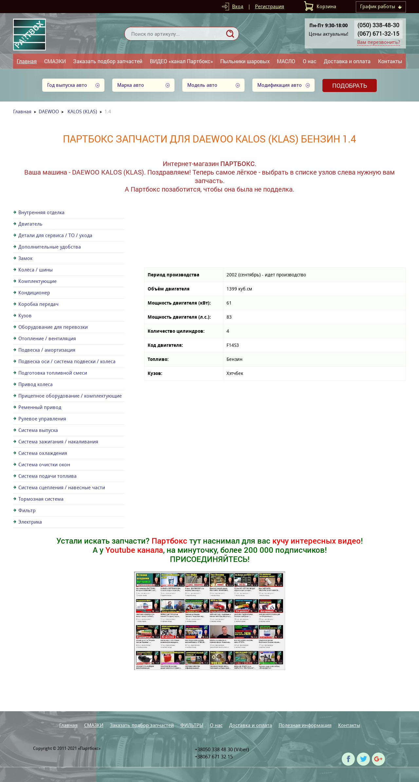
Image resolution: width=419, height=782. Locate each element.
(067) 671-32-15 (378, 33)
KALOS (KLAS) (82, 111)
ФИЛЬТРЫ (191, 725)
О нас (310, 61)
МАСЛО (286, 61)
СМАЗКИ (55, 61)
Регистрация (269, 6)
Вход (237, 6)
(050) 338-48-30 (378, 25)
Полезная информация (305, 725)
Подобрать (349, 85)
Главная (27, 61)
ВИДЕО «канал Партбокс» (181, 61)
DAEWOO (49, 111)
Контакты (390, 61)
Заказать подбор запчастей (107, 61)
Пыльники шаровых (245, 61)
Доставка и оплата (347, 61)
